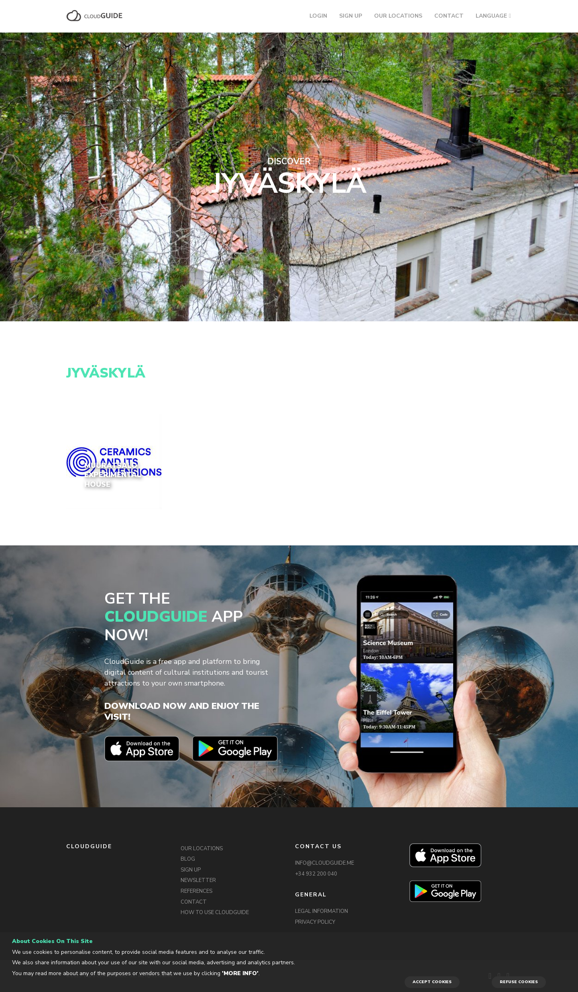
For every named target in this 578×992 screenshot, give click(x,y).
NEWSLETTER (198, 880)
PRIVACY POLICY (315, 922)
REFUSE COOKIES (519, 982)
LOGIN (318, 16)
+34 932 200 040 (316, 874)
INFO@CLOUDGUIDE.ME (324, 863)
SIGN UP (350, 16)
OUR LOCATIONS (398, 16)
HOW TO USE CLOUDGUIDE (215, 912)
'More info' (240, 973)
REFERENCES (196, 891)
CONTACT (449, 16)
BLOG (188, 859)
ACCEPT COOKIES (432, 982)
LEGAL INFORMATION (321, 911)
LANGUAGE (491, 16)
